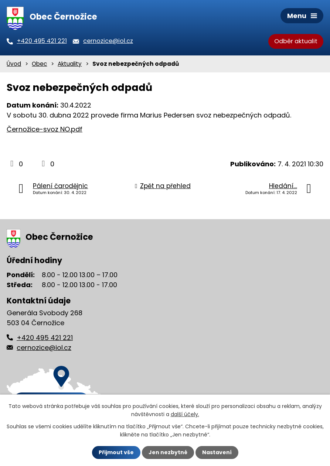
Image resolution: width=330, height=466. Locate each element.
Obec (39, 64)
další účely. (185, 414)
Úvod (14, 64)
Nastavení (217, 452)
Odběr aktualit (295, 41)
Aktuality (70, 64)
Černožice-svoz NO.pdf (44, 129)
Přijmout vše (116, 452)
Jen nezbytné (168, 452)
